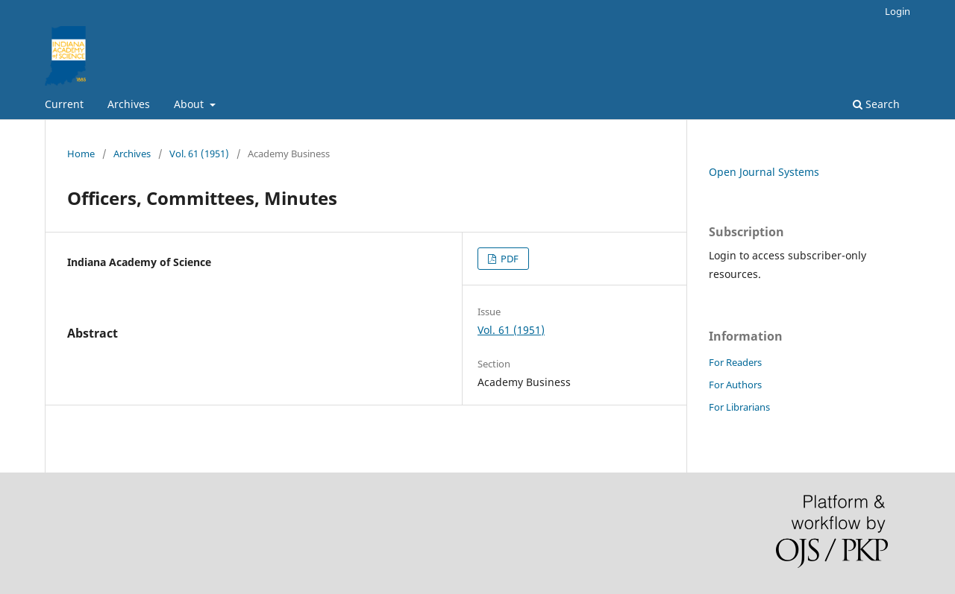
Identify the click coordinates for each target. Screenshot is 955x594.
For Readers (735, 362)
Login (897, 11)
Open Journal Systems (764, 172)
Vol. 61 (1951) (199, 153)
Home (81, 153)
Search (876, 104)
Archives (128, 104)
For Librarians (739, 407)
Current (64, 104)
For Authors (735, 384)
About (190, 104)
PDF (508, 258)
